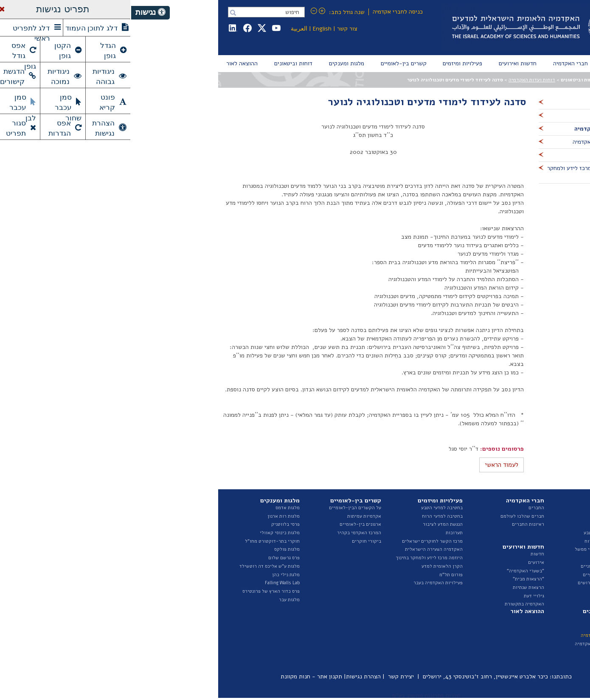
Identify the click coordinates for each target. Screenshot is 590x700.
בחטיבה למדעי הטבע (311, 508)
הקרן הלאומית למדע (311, 566)
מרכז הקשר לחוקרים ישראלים (301, 541)
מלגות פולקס (156, 549)
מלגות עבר (158, 600)
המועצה (486, 516)
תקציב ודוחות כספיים (473, 575)
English (191, 29)
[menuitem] (484, 63)
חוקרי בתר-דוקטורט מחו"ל (141, 541)
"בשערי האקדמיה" (394, 571)
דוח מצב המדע (480, 627)
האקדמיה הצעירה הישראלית (303, 549)
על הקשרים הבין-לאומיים (224, 508)
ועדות (488, 558)
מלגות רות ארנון (152, 516)
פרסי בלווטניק (154, 524)
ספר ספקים (483, 600)
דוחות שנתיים (480, 618)
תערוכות (323, 533)
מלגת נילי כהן (155, 575)
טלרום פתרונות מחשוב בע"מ (295, 696)
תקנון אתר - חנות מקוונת (180, 676)
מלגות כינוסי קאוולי (149, 533)
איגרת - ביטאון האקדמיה (469, 644)
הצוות (488, 524)
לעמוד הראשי (370, 464)
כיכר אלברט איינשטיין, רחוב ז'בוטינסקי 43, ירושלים (354, 676)
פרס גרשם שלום (153, 558)
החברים (405, 508)
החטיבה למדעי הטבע (473, 533)
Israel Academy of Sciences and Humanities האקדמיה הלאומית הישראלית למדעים (405, 27)
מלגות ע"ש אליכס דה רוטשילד (138, 566)
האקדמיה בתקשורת (393, 604)
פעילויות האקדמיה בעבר (307, 583)
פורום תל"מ (320, 575)
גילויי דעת (403, 596)
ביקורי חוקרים (235, 541)
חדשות (406, 554)
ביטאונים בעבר (479, 660)
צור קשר (216, 29)
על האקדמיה (481, 508)
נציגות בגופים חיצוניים (472, 566)
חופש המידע (482, 591)
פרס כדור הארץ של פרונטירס (140, 591)
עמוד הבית (484, 79)
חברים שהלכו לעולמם (391, 516)
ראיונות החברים (397, 524)
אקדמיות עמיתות (233, 516)
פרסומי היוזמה (479, 652)
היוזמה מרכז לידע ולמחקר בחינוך (298, 558)
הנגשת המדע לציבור (312, 524)
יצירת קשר (270, 676)
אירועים (405, 562)
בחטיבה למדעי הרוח (311, 516)
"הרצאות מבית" (397, 579)
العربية (168, 29)
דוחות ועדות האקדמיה (400, 79)
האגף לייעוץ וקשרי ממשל (469, 549)
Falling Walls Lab (151, 583)
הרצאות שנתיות (397, 587)
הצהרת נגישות (232, 676)
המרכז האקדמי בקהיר (228, 533)
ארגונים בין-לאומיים (229, 524)
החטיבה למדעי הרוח (473, 541)
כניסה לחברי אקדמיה (267, 12)
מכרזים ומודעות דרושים (470, 583)
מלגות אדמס (156, 508)
